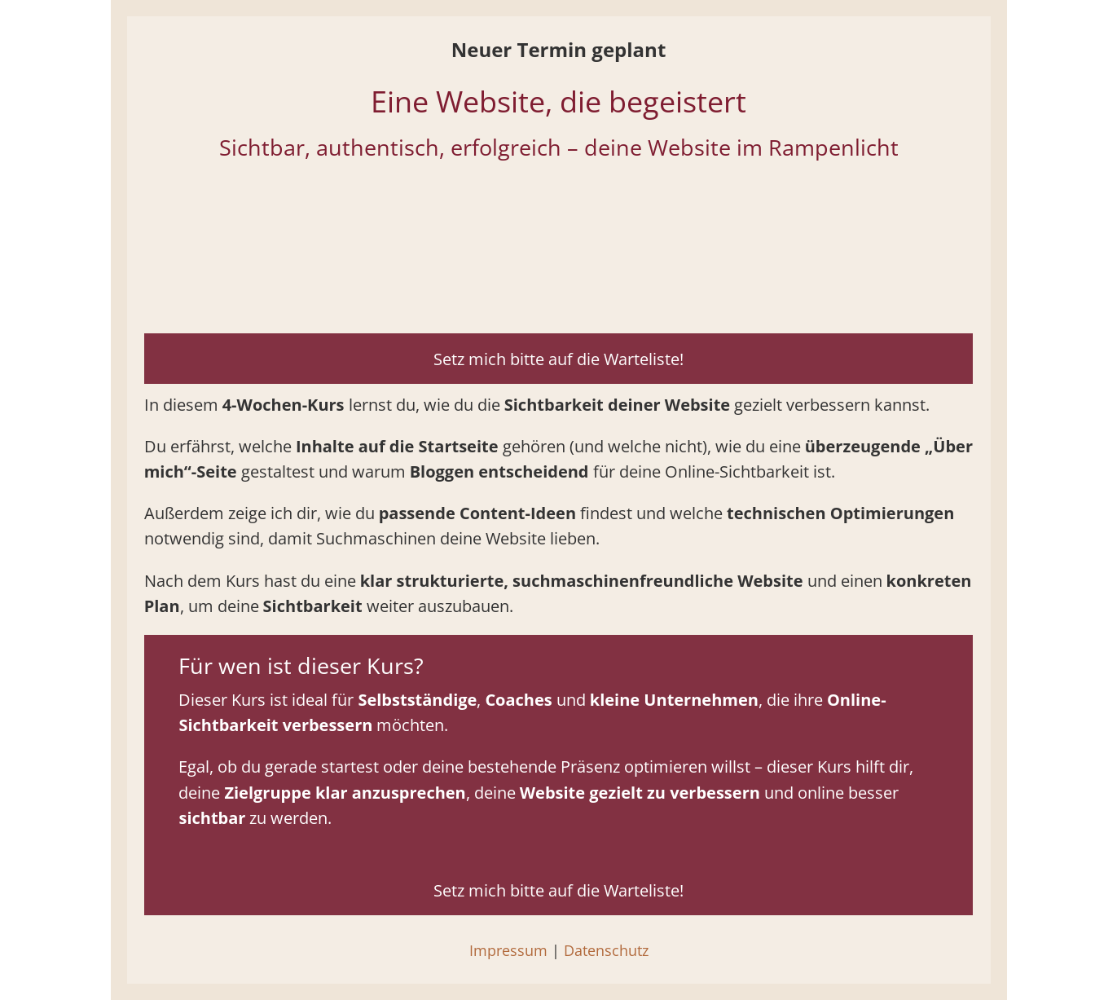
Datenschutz (606, 950)
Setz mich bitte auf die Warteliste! (558, 359)
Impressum (508, 950)
